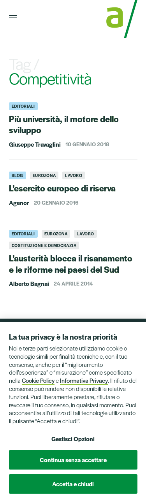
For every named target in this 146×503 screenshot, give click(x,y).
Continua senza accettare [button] (73, 460)
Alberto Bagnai (29, 283)
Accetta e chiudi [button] (73, 484)
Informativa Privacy (84, 380)
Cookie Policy (38, 380)
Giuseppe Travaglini (35, 144)
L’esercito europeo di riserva (62, 188)
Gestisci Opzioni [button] (73, 439)
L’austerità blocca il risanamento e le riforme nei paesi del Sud (70, 263)
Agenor (19, 202)
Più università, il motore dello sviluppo (64, 124)
